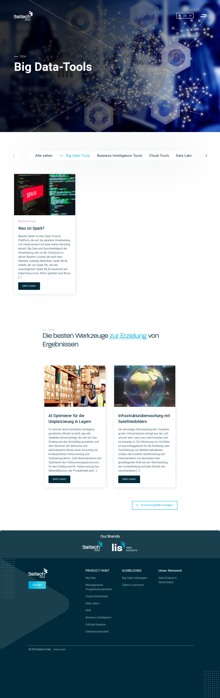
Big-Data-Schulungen (134, 578)
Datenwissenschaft (97, 632)
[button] (206, 155)
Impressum (60, 649)
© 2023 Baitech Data (40, 649)
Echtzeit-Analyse (96, 625)
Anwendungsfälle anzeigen (157, 505)
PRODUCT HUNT (97, 570)
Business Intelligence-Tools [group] (119, 155)
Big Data (91, 578)
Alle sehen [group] (43, 155)
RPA (88, 610)
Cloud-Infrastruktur (97, 596)
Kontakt (37, 585)
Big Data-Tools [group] (78, 155)
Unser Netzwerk (170, 570)
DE (185, 16)
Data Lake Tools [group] (189, 155)
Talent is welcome (133, 585)
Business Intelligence (98, 617)
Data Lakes (92, 603)
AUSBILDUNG (131, 570)
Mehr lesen (29, 286)
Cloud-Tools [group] (159, 155)
